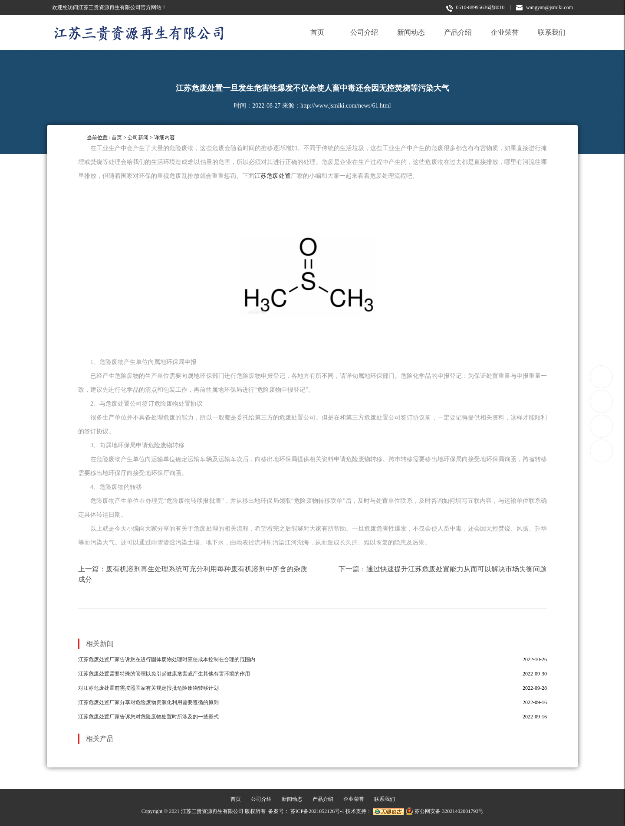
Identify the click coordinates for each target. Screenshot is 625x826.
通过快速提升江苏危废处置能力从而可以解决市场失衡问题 (456, 569)
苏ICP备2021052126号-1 (317, 811)
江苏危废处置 (272, 176)
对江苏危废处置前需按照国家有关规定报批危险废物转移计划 (148, 688)
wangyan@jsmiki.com (544, 7)
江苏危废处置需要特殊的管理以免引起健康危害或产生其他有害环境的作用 (164, 674)
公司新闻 (138, 137)
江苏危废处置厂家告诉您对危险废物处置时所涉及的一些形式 (148, 717)
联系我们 (552, 32)
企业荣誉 (505, 32)
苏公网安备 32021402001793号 (444, 811)
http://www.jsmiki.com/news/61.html (345, 105)
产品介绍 (458, 32)
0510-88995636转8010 (475, 8)
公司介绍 (364, 32)
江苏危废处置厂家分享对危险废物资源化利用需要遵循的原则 (148, 702)
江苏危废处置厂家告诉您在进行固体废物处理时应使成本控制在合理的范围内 (166, 659)
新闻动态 (411, 32)
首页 (317, 32)
